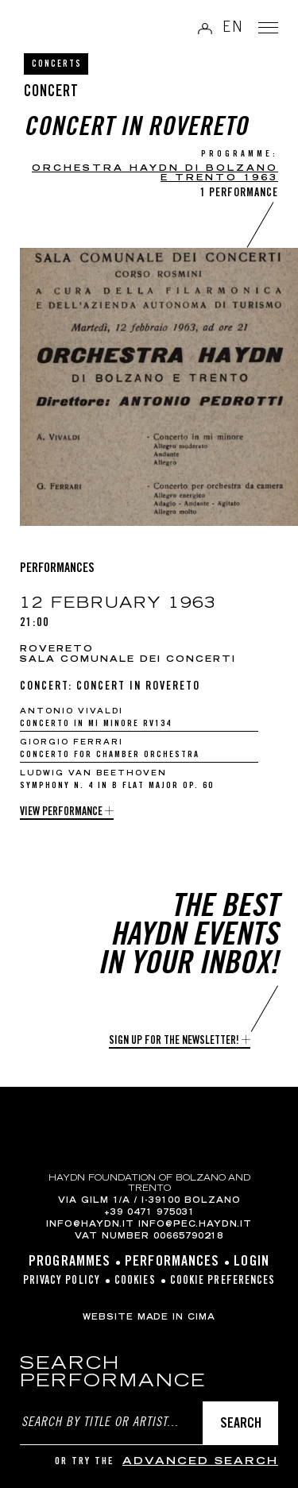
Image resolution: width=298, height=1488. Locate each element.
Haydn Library (52, 29)
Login (251, 1262)
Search (240, 1424)
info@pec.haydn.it (195, 1225)
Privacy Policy (61, 1281)
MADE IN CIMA (176, 1318)
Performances (172, 1262)
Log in (205, 28)
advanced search (200, 1462)
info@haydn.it (90, 1225)
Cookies (135, 1281)
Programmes (69, 1262)
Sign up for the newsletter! (174, 1041)
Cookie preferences (223, 1281)
